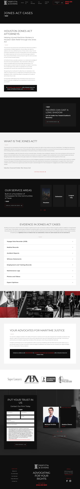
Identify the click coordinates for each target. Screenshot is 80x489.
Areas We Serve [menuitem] (47, 2)
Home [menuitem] (22, 2)
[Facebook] (67, 473)
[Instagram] (70, 473)
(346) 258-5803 (41, 477)
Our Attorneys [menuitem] (33, 2)
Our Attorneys (14, 465)
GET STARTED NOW (53, 122)
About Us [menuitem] (26, 2)
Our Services (14, 468)
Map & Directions (69, 466)
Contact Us (59, 3)
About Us (14, 463)
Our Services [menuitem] (40, 2)
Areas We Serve (14, 470)
